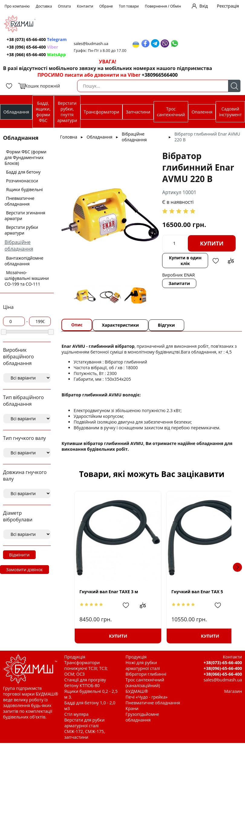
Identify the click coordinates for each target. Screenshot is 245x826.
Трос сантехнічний (171, 111)
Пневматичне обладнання (19, 201)
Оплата (64, 6)
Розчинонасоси (22, 181)
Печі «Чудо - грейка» (147, 697)
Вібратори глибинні (146, 674)
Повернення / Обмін (163, 6)
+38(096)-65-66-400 (223, 668)
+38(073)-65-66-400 (223, 662)
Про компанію (17, 6)
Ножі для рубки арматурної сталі (143, 665)
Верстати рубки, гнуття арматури (67, 111)
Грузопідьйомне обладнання (142, 717)
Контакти (85, 6)
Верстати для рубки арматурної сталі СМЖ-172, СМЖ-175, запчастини (84, 728)
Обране (106, 6)
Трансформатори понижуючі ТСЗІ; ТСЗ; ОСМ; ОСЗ (86, 668)
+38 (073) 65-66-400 (38, 39)
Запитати (180, 300)
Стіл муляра (76, 714)
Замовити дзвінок (24, 569)
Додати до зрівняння (230, 277)
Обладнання (16, 112)
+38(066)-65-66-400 (223, 674)
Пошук (234, 86)
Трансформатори (101, 112)
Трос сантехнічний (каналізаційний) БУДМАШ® (145, 685)
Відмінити (19, 555)
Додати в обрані (215, 277)
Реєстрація (228, 6)
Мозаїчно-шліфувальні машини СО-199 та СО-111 (27, 278)
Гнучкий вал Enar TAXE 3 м (108, 591)
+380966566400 (160, 75)
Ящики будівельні (24, 189)
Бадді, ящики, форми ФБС (43, 111)
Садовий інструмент (230, 111)
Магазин (233, 691)
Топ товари (129, 6)
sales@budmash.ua (94, 43)
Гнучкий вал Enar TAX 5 (185, 591)
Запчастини (138, 112)
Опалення (201, 112)
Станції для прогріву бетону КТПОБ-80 (85, 682)
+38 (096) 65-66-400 (33, 47)
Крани (132, 708)
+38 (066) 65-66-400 (37, 54)
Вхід (203, 6)
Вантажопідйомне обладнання (24, 261)
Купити (189, 259)
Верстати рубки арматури (21, 230)
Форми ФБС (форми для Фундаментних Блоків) (25, 157)
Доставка (44, 6)
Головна (68, 137)
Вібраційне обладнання (19, 245)
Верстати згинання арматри (25, 215)
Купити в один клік (185, 277)
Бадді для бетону (23, 172)
